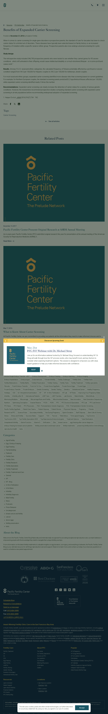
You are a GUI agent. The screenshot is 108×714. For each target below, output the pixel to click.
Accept (82, 708)
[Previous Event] (5, 340)
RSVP (33, 370)
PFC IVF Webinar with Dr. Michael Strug (49, 350)
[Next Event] (102, 340)
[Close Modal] (103, 337)
